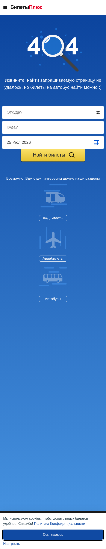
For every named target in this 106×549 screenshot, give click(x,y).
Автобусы (53, 299)
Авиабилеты (52, 258)
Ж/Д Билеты (53, 218)
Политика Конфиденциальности (59, 523)
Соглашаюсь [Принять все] (53, 534)
